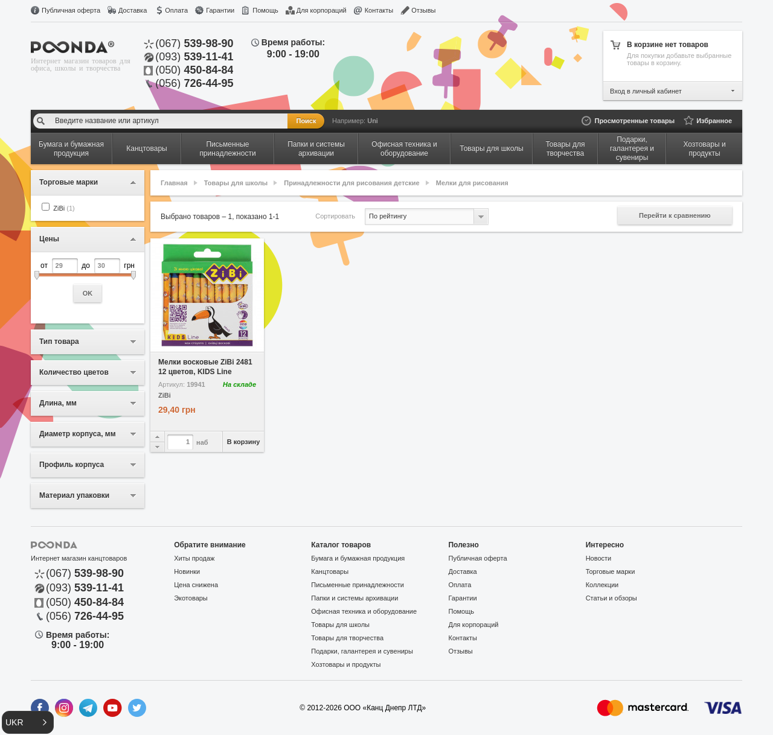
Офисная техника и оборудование (364, 611)
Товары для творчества (347, 637)
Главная (174, 182)
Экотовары (191, 598)
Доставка (132, 10)
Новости (599, 558)
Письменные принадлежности (357, 584)
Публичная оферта (71, 10)
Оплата (176, 10)
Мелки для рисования (472, 182)
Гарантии (220, 10)
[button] (27, 722)
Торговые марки (610, 571)
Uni (372, 120)
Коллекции (602, 584)
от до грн (87, 280)
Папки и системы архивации (354, 598)
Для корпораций (322, 10)
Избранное (714, 120)
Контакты (379, 10)
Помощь (265, 10)
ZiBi (63, 208)
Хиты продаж (194, 558)
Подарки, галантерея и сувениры (362, 651)
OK (88, 293)
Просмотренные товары (634, 120)
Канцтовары (329, 571)
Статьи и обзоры (611, 598)
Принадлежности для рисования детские (351, 182)
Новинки (187, 571)
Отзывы (423, 10)
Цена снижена (196, 584)
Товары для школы (236, 182)
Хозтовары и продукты (345, 664)
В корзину (243, 441)
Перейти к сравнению (675, 215)
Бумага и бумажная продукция (358, 558)
